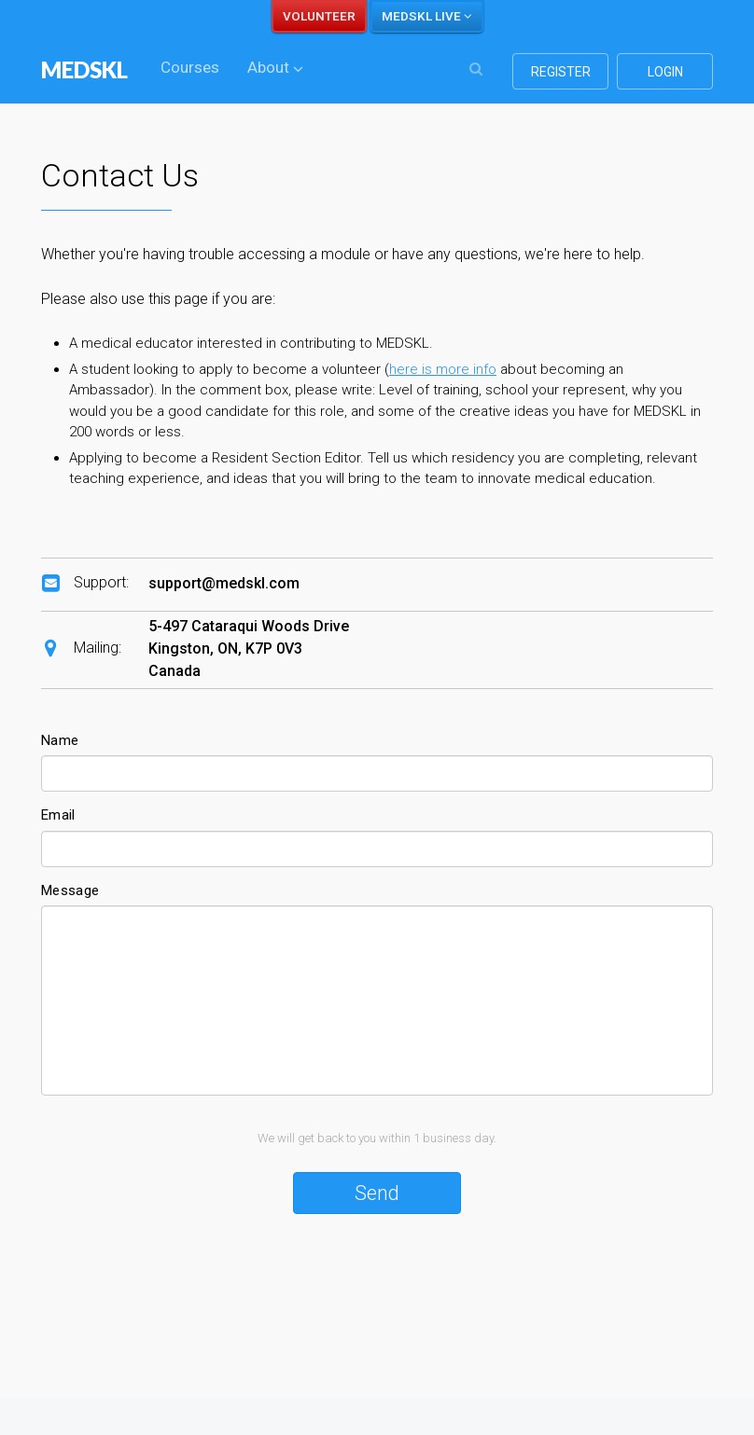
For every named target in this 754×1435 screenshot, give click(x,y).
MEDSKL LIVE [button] (427, 15)
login (665, 71)
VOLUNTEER (319, 15)
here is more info (442, 369)
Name (59, 740)
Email (58, 815)
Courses (190, 67)
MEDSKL (84, 69)
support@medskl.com (224, 583)
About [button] (275, 67)
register (561, 71)
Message (70, 890)
